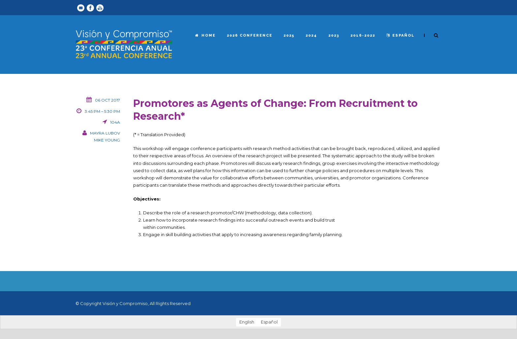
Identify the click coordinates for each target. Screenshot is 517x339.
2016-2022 (362, 35)
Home (205, 35)
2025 (289, 35)
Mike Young (107, 140)
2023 (333, 35)
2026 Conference (249, 35)
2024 (311, 35)
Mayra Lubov (105, 133)
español (400, 35)
